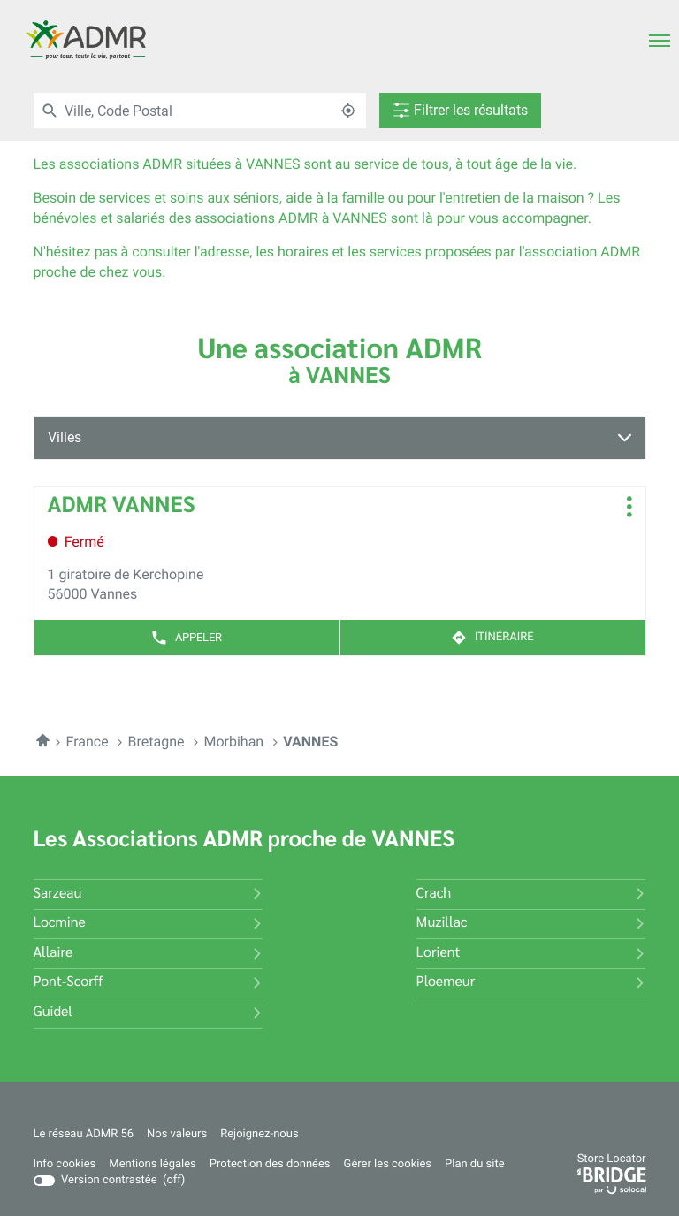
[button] (659, 39)
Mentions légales (152, 1165)
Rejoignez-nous (259, 1134)
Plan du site (475, 1164)
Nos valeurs (177, 1134)
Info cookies (65, 1165)
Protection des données (270, 1165)
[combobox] (192, 110)
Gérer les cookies (387, 1164)
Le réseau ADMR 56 (84, 1134)
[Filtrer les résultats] (450, 110)
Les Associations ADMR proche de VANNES (244, 841)
